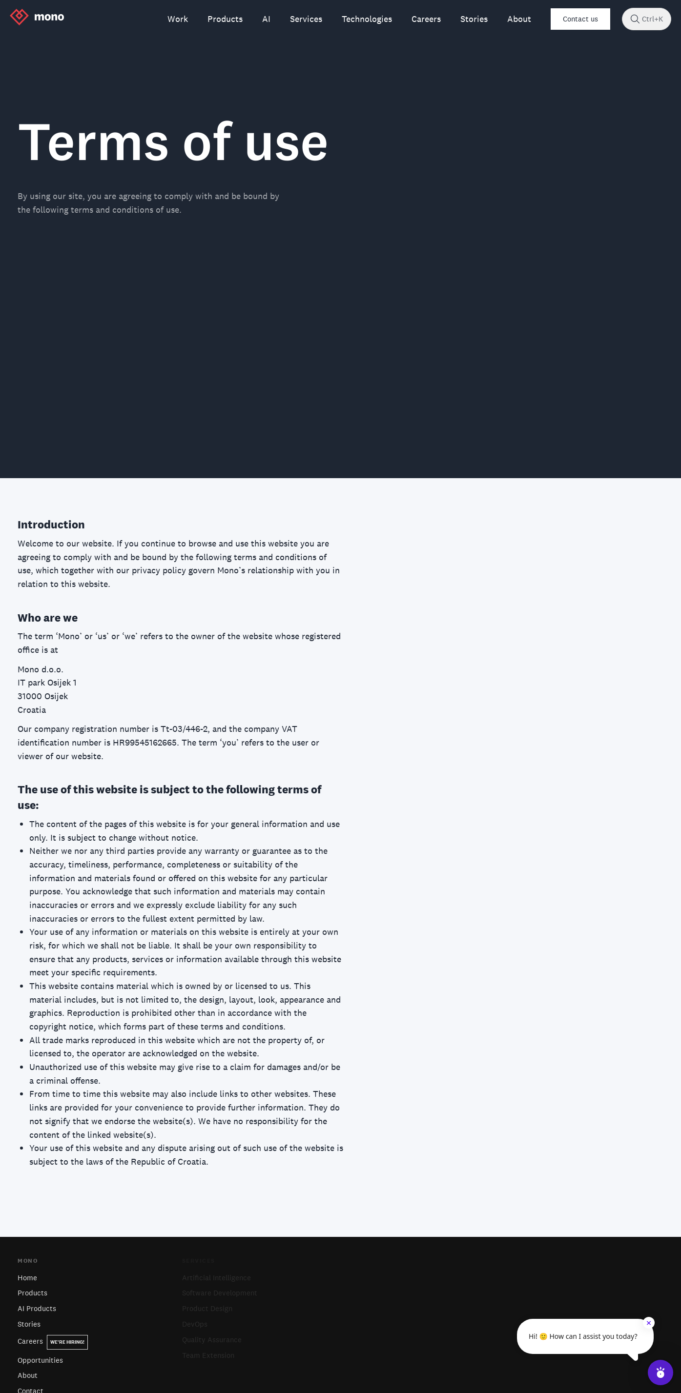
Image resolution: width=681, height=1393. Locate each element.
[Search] (635, 19)
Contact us (580, 18)
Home (27, 1277)
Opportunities (40, 1360)
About (28, 1375)
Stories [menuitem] (474, 18)
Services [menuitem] (306, 18)
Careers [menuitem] (426, 18)
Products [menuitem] (225, 18)
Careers (53, 1341)
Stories (29, 1324)
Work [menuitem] (177, 18)
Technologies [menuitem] (367, 18)
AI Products (37, 1308)
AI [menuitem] (266, 18)
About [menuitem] (519, 18)
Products (32, 1292)
